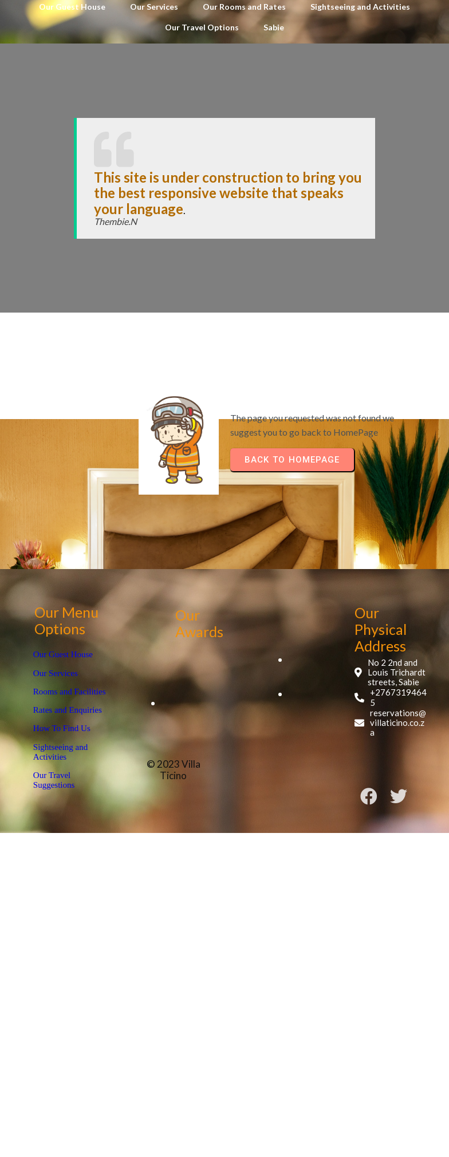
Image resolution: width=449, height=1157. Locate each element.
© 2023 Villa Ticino (216, 743)
